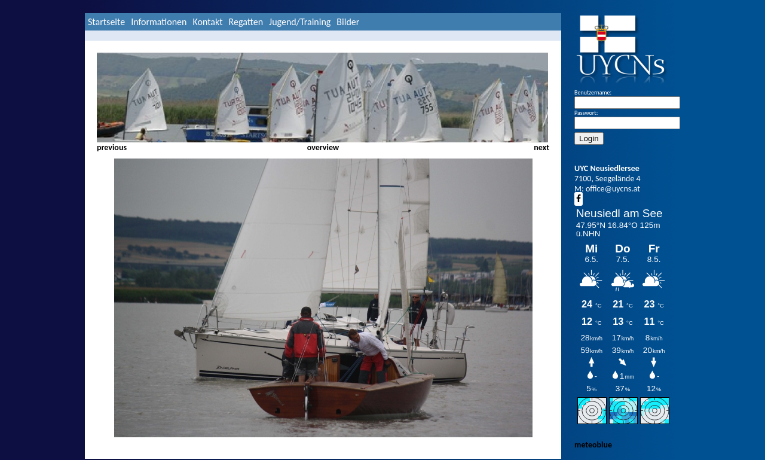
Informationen (158, 22)
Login (589, 138)
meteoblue (593, 445)
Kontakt (207, 22)
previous (112, 147)
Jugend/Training (300, 22)
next (541, 147)
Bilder (347, 22)
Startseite (106, 22)
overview (323, 147)
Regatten (246, 22)
